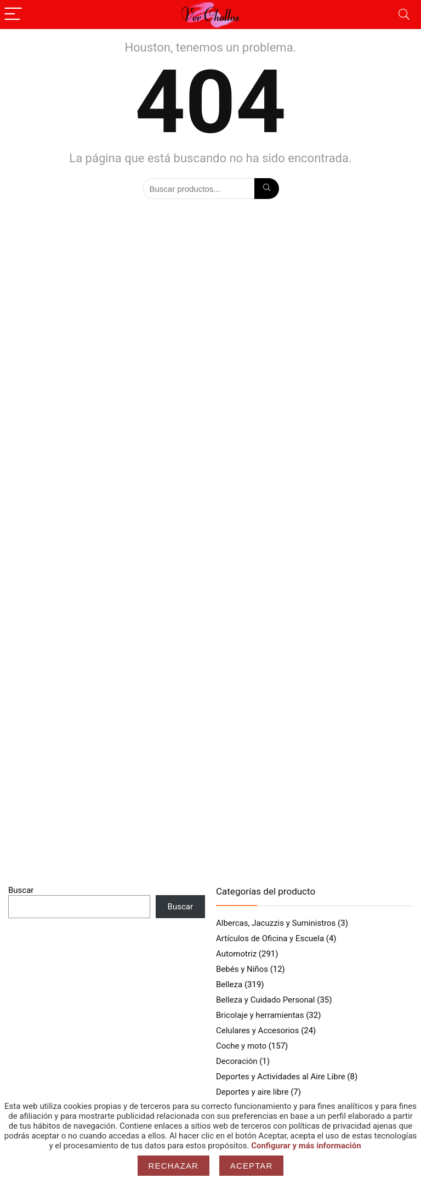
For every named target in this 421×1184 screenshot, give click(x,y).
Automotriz (236, 954)
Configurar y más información (306, 1146)
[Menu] (13, 14)
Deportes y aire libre (252, 1092)
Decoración (237, 1061)
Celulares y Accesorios (257, 1030)
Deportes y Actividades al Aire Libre (280, 1076)
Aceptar (251, 1165)
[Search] (404, 14)
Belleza (229, 984)
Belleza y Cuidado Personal (265, 1000)
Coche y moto (241, 1046)
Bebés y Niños (242, 969)
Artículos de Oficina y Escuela (270, 938)
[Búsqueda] (266, 188)
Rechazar (174, 1165)
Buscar (20, 890)
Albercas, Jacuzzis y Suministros (275, 923)
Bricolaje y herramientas (260, 1015)
